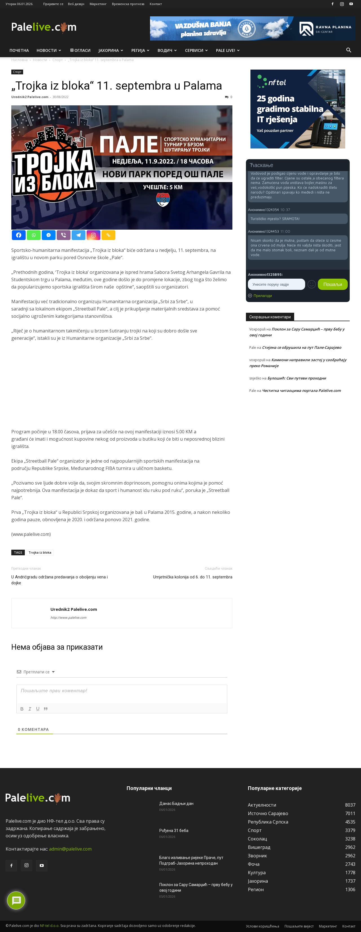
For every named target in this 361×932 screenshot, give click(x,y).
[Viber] (64, 235)
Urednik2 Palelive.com (29, 97)
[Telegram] (78, 235)
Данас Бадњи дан (176, 803)
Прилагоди (263, 295)
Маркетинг (98, 4)
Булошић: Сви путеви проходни (296, 378)
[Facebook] (19, 235)
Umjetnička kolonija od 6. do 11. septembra (192, 577)
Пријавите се (53, 4)
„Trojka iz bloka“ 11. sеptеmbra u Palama (116, 85)
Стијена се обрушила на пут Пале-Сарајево (301, 347)
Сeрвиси (196, 50)
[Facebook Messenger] (49, 235)
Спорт (17, 72)
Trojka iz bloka (39, 552)
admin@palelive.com (70, 849)
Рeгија (140, 50)
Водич (167, 50)
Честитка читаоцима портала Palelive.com (301, 390)
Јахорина (110, 50)
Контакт (156, 4)
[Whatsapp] (34, 235)
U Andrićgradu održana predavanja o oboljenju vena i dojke (59, 579)
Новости (49, 50)
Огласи (80, 50)
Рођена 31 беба (173, 830)
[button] (348, 51)
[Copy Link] (108, 235)
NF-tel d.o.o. (50, 925)
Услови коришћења (262, 926)
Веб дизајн (76, 4)
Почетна (19, 50)
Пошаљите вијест (299, 926)
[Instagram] (93, 235)
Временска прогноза (128, 4)
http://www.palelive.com (68, 617)
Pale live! (228, 50)
